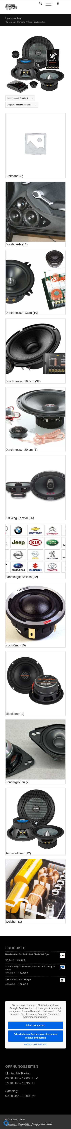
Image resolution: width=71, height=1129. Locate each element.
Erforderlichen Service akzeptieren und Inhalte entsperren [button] (36, 1036)
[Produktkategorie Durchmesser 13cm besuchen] (36, 282)
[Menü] (46, 3)
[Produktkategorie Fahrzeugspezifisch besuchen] (36, 551)
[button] (6, 1123)
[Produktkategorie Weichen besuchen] (36, 891)
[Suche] (39, 3)
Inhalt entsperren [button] (35, 1025)
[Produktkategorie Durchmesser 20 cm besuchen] (36, 419)
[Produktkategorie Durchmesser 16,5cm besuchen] (36, 351)
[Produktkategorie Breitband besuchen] (36, 145)
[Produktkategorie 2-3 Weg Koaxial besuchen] (36, 487)
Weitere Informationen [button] (35, 1044)
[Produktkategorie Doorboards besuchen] (36, 214)
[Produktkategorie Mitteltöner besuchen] (36, 683)
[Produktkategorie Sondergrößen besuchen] (36, 752)
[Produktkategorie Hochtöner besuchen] (36, 615)
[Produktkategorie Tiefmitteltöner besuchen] (36, 821)
